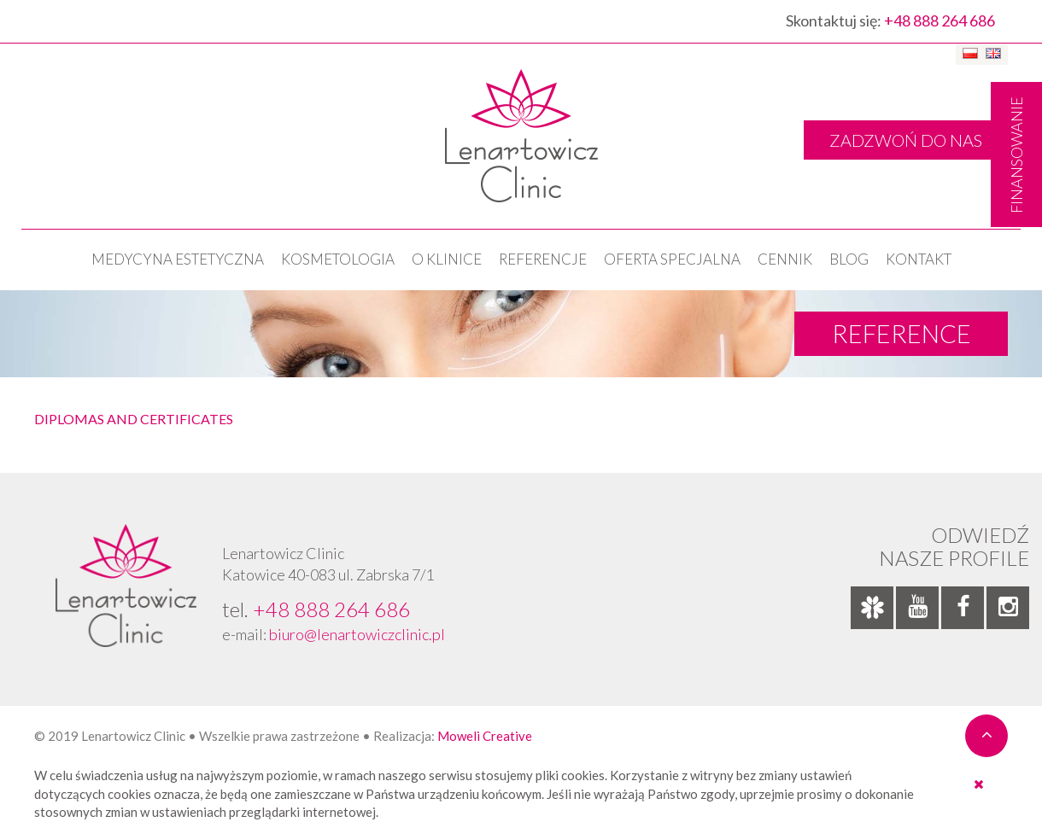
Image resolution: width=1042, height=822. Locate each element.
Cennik (785, 259)
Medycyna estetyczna (177, 259)
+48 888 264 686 (939, 20)
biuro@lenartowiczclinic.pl (357, 634)
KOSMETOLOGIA (338, 259)
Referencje (543, 259)
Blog (849, 259)
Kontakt (918, 259)
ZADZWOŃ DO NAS (905, 140)
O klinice (447, 259)
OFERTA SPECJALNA (672, 259)
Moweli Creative (484, 735)
